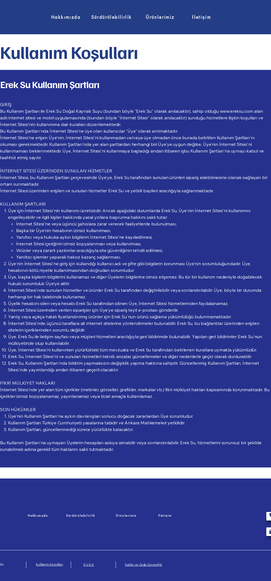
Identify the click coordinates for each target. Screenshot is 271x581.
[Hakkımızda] (65, 17)
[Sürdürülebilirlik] (111, 17)
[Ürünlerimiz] (160, 17)
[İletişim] (201, 17)
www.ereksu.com (236, 111)
